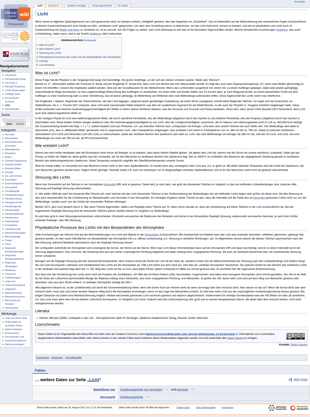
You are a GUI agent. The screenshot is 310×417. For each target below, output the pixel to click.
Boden (8, 157)
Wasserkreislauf (13, 293)
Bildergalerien (12, 149)
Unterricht (10, 281)
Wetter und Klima (69, 29)
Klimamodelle (12, 210)
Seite (39, 5)
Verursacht (107, 397)
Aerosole (109, 184)
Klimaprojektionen (14, 214)
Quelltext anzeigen (76, 5)
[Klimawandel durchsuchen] (15, 120)
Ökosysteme (11, 308)
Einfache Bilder (13, 168)
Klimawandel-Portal (15, 79)
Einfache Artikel (13, 164)
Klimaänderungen (14, 195)
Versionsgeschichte (102, 5)
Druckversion (12, 333)
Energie (9, 172)
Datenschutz (183, 407)
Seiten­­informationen (15, 340)
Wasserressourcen (15, 296)
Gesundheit (11, 187)
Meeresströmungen (15, 233)
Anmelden (300, 1)
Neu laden (123, 5)
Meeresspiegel (13, 236)
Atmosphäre (152, 234)
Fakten (40, 370)
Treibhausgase (13, 277)
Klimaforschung (13, 198)
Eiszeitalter (11, 179)
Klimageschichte (13, 202)
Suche (5, 114)
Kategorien (42, 357)
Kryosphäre (11, 225)
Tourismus (10, 274)
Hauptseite (10, 75)
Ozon (8, 244)
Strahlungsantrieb (131, 397)
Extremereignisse (14, 183)
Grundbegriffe (73, 357)
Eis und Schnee (13, 176)
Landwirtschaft (12, 229)
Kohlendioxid (12, 221)
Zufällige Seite (12, 94)
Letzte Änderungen (15, 90)
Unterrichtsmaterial (15, 285)
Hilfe (7, 105)
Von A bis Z (11, 82)
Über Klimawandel (205, 407)
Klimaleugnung (13, 206)
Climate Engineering (15, 160)
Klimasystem (12, 217)
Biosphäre (10, 153)
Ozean (8, 240)
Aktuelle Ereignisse (15, 86)
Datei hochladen (13, 329)
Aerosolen (259, 197)
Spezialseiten (12, 109)
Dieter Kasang (235, 338)
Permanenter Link (14, 337)
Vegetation (10, 289)
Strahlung (282, 29)
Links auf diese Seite (16, 318)
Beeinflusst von (104, 389)
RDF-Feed (300, 379)
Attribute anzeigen (14, 344)
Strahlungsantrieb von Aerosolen (141, 389)
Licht (94, 379)
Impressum (228, 407)
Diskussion (53, 5)
